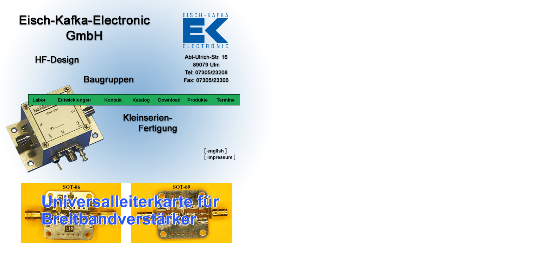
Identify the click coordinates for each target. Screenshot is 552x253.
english (215, 151)
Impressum (219, 157)
